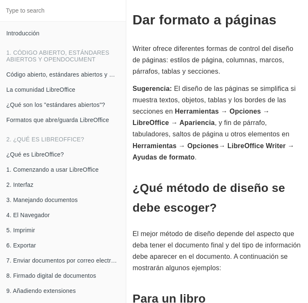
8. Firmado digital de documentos (51, 275)
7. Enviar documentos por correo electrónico (65, 260)
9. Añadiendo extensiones (41, 290)
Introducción (23, 33)
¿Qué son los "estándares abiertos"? (55, 104)
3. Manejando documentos (42, 200)
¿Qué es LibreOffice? (35, 154)
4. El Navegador (28, 215)
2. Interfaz (19, 184)
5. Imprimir (20, 230)
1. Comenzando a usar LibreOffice (52, 169)
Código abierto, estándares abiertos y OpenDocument (66, 74)
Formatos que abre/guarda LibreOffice (57, 120)
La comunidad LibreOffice (40, 89)
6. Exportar (21, 245)
